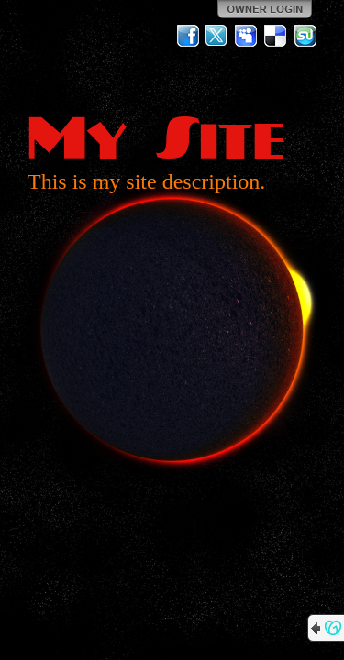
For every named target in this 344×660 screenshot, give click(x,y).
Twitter (217, 36)
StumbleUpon (305, 36)
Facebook (188, 36)
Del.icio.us (276, 36)
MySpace (247, 36)
